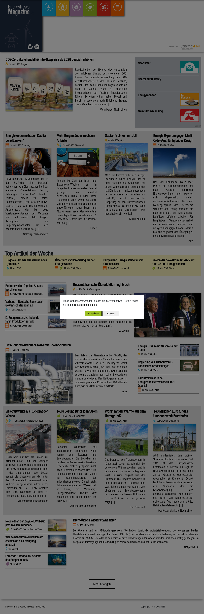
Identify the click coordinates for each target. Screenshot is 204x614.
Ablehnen (111, 313)
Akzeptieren (93, 313)
